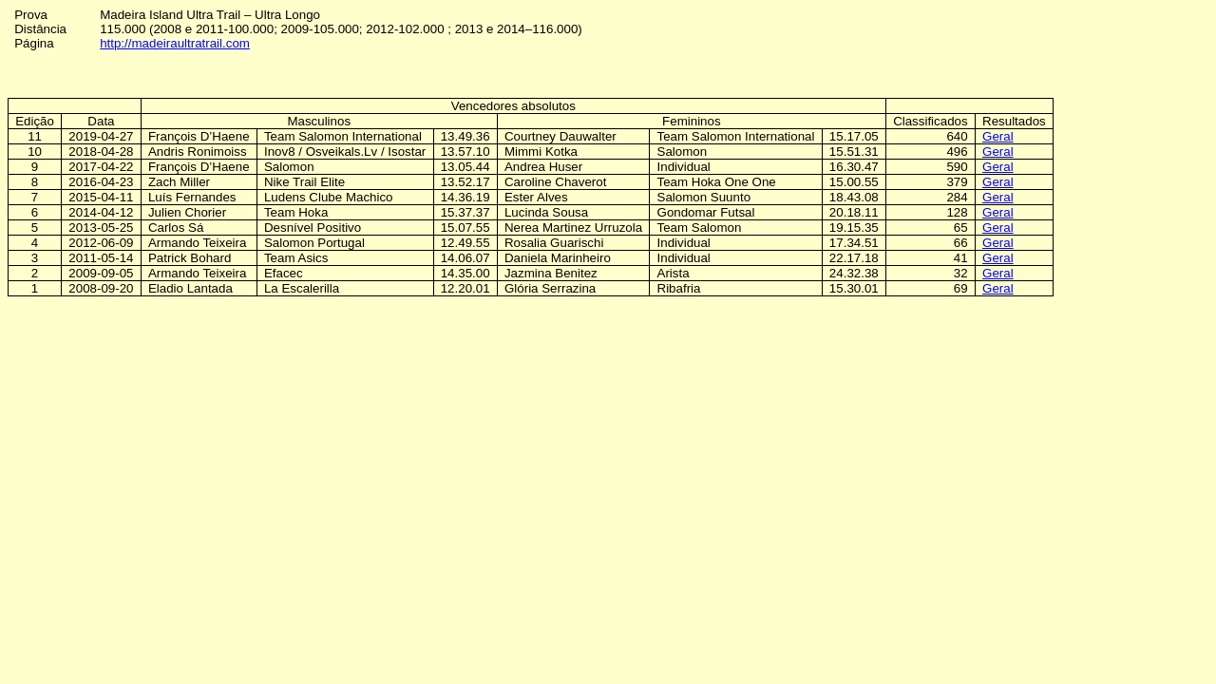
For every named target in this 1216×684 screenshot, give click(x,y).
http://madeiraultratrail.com (175, 43)
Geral (998, 136)
